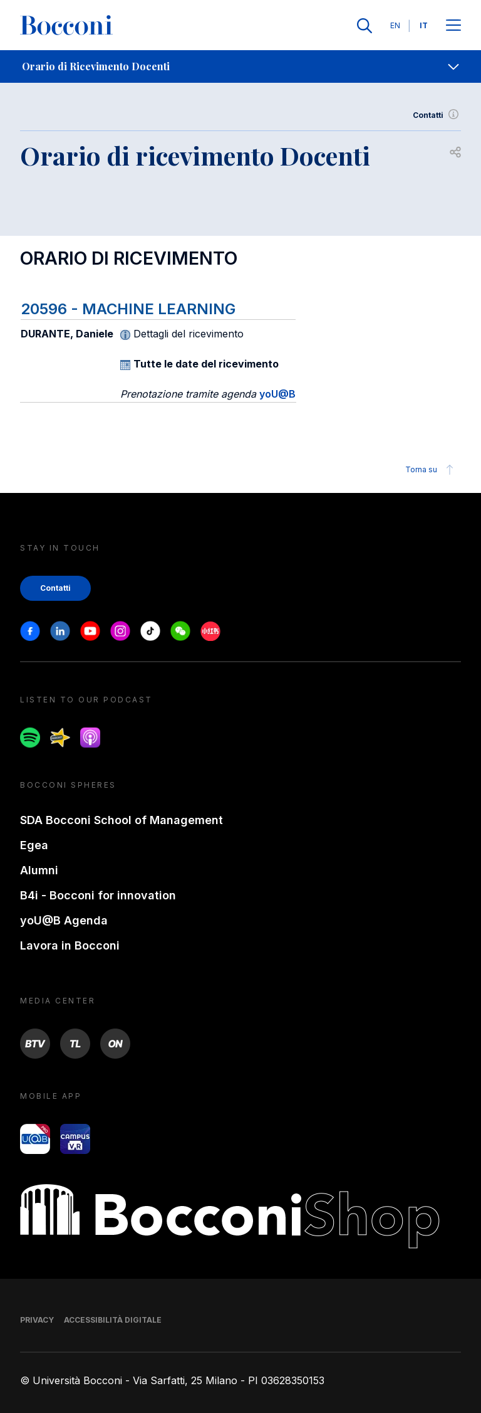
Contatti (437, 115)
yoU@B (277, 394)
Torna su (431, 469)
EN (395, 25)
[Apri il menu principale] (453, 26)
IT (424, 25)
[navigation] (240, 66)
